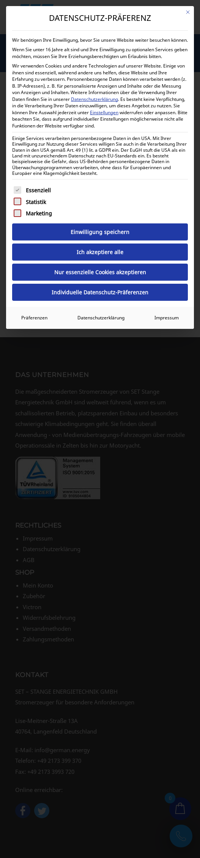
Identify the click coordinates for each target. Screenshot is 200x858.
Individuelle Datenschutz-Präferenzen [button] (100, 292)
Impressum (166, 317)
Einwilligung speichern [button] (100, 232)
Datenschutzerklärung (94, 99)
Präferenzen (34, 317)
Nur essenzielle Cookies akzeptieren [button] (100, 272)
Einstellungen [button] (104, 112)
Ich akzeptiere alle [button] (100, 252)
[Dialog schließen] (188, 12)
